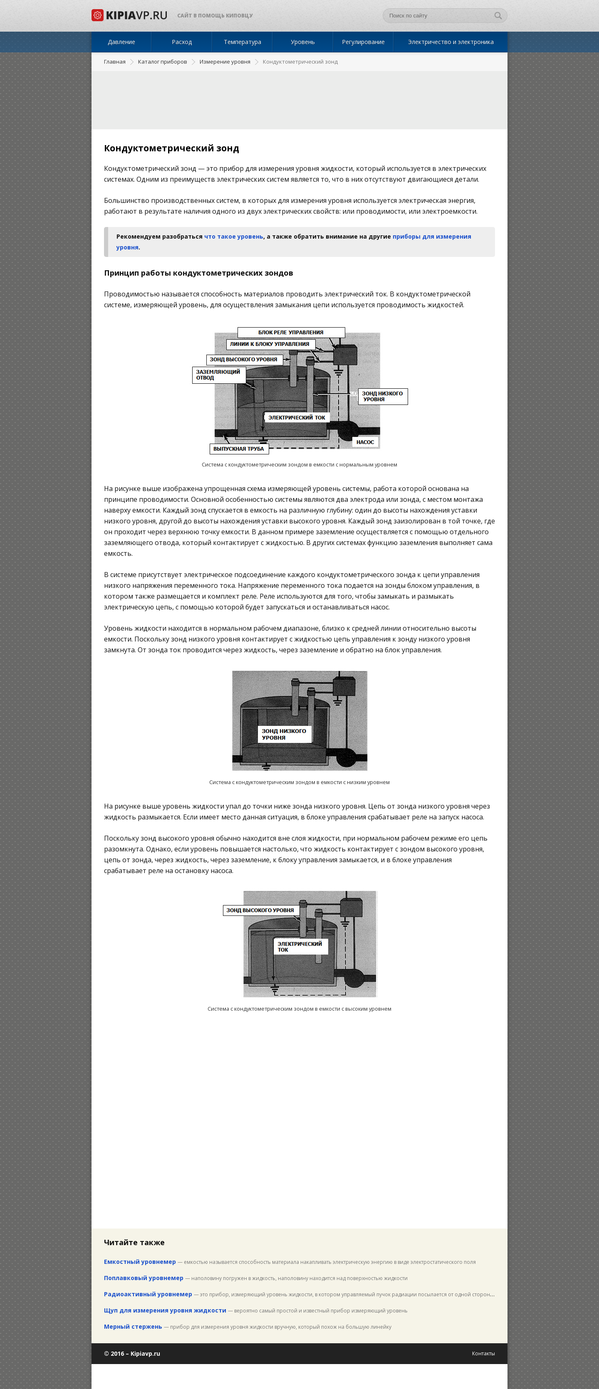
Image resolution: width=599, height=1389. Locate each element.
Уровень (303, 42)
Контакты (483, 1353)
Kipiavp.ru (145, 1353)
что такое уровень (233, 236)
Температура (242, 42)
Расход (182, 42)
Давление (121, 42)
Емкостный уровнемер (141, 1262)
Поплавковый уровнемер (143, 1278)
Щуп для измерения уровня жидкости (165, 1310)
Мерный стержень (133, 1326)
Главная (115, 61)
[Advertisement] (299, 100)
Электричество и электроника (451, 42)
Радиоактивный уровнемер (148, 1294)
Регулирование (363, 42)
